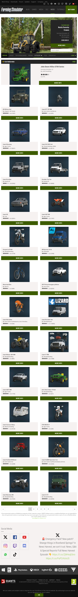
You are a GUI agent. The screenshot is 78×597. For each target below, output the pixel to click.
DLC (47, 9)
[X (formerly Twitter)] (48, 4)
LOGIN (72, 55)
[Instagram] (59, 4)
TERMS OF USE (43, 580)
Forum (21, 2)
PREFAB (30, 55)
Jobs (46, 2)
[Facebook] (52, 4)
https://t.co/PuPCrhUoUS (57, 558)
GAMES (34, 9)
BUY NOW (71, 9)
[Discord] (66, 4)
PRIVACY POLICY (32, 580)
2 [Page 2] (33, 509)
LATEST (11, 55)
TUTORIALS (60, 9)
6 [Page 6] (48, 509)
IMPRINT (52, 580)
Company (40, 2)
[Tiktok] (70, 4)
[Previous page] (75, 509)
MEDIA (41, 9)
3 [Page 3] (37, 509)
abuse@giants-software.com (39, 518)
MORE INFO (61, 45)
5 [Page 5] (44, 509)
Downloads (14, 2)
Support (33, 2)
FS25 (45, 55)
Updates (27, 2)
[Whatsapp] (45, 4)
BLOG (28, 9)
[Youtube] (55, 4)
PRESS (58, 580)
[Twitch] (63, 4)
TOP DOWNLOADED (20, 55)
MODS (53, 9)
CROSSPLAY (52, 55)
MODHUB (5, 55)
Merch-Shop (5, 2)
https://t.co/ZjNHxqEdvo (63, 554)
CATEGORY (37, 55)
